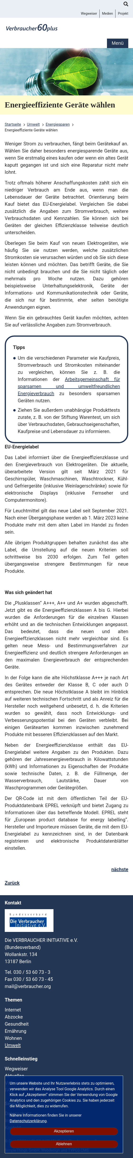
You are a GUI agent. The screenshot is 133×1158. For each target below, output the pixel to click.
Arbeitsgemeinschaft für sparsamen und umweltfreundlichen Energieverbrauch (69, 386)
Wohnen (13, 1038)
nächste (119, 869)
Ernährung (15, 1031)
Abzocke (14, 1017)
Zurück (12, 883)
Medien (107, 13)
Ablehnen (64, 1144)
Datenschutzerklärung (28, 1121)
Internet (13, 1010)
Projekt (123, 13)
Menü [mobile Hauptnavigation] (118, 43)
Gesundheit (17, 1024)
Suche (125, 4)
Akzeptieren (64, 1131)
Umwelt (13, 1045)
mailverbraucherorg (28, 986)
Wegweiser (89, 13)
